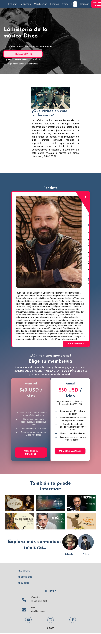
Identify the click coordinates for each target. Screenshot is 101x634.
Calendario (25, 4)
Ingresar (84, 4)
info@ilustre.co (38, 612)
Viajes (66, 4)
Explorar (12, 4)
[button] (23, 53)
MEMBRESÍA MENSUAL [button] (31, 453)
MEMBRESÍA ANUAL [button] (70, 451)
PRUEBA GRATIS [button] (23, 54)
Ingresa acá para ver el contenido (23, 63)
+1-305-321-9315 (39, 601)
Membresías (40, 4)
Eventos (55, 4)
